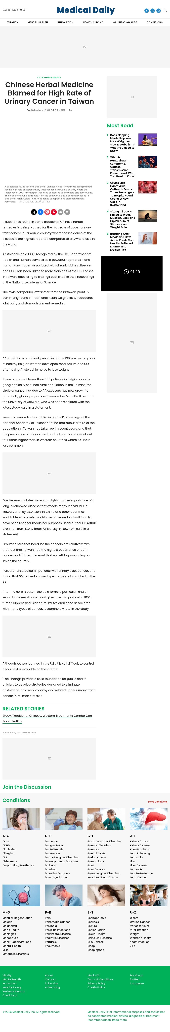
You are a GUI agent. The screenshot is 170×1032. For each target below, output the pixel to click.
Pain (48, 918)
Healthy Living (11, 987)
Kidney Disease (140, 845)
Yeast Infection (140, 942)
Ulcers (134, 918)
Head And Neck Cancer (102, 877)
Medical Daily (86, 10)
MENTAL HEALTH (38, 22)
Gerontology (95, 861)
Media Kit (93, 975)
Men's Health (10, 930)
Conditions (16, 800)
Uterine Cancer (140, 922)
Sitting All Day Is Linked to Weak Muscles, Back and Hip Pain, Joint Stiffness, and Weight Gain (122, 219)
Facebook (136, 975)
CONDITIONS (155, 22)
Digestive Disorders (57, 873)
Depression (52, 853)
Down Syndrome (56, 877)
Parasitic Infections (57, 930)
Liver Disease (138, 865)
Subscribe (51, 983)
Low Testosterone (141, 873)
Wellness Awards (125, 22)
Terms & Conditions (100, 979)
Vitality (6, 975)
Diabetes (51, 865)
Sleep (91, 946)
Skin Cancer (95, 942)
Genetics (93, 849)
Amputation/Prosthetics (18, 865)
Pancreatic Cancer (57, 922)
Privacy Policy (96, 983)
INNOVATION (65, 22)
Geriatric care (96, 857)
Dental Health (54, 849)
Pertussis (51, 942)
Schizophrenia (96, 918)
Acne (5, 841)
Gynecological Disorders (103, 873)
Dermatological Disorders (62, 857)
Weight (134, 934)
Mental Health (11, 946)
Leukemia (136, 857)
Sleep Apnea (95, 950)
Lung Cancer (138, 877)
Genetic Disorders (99, 845)
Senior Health (96, 930)
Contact (50, 979)
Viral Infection (139, 930)
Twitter (134, 979)
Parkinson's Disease (58, 934)
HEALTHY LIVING (93, 22)
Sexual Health (96, 934)
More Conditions (158, 802)
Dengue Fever (54, 845)
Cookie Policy (96, 987)
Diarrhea (50, 869)
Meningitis (9, 934)
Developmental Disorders (61, 861)
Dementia (51, 841)
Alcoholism (9, 849)
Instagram (137, 983)
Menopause (10, 938)
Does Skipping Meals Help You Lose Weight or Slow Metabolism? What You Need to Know (122, 143)
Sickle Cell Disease (99, 938)
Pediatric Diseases (57, 938)
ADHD (6, 845)
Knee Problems (140, 849)
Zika (132, 946)
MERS (5, 950)
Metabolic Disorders (15, 954)
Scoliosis (93, 922)
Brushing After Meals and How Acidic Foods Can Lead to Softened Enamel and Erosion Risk (121, 242)
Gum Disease (96, 869)
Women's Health (140, 938)
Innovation (9, 983)
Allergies (8, 853)
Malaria (7, 922)
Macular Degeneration (17, 918)
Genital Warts (96, 853)
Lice (132, 861)
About (49, 975)
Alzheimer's (9, 861)
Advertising (52, 987)
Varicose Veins (139, 926)
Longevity (136, 869)
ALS (4, 857)
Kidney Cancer (139, 841)
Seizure (92, 926)
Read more (119, 1020)
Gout (90, 865)
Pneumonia (52, 946)
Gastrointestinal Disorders (104, 841)
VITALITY (12, 22)
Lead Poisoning (140, 853)
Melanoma (9, 926)
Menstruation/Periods (16, 942)
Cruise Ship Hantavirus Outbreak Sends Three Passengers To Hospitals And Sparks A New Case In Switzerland (122, 194)
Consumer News (49, 77)
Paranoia (51, 926)
